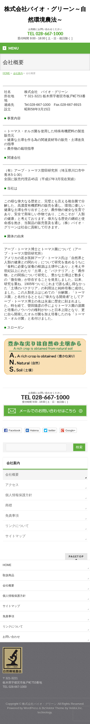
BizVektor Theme (53, 708)
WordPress (31, 708)
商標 (8, 505)
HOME (7, 565)
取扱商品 (8, 575)
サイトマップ (15, 536)
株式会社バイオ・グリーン (39, 703)
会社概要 (12, 474)
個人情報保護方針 (18, 495)
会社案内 (13, 463)
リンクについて (17, 526)
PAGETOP (76, 556)
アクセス (12, 485)
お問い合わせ (11, 636)
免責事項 (12, 515)
